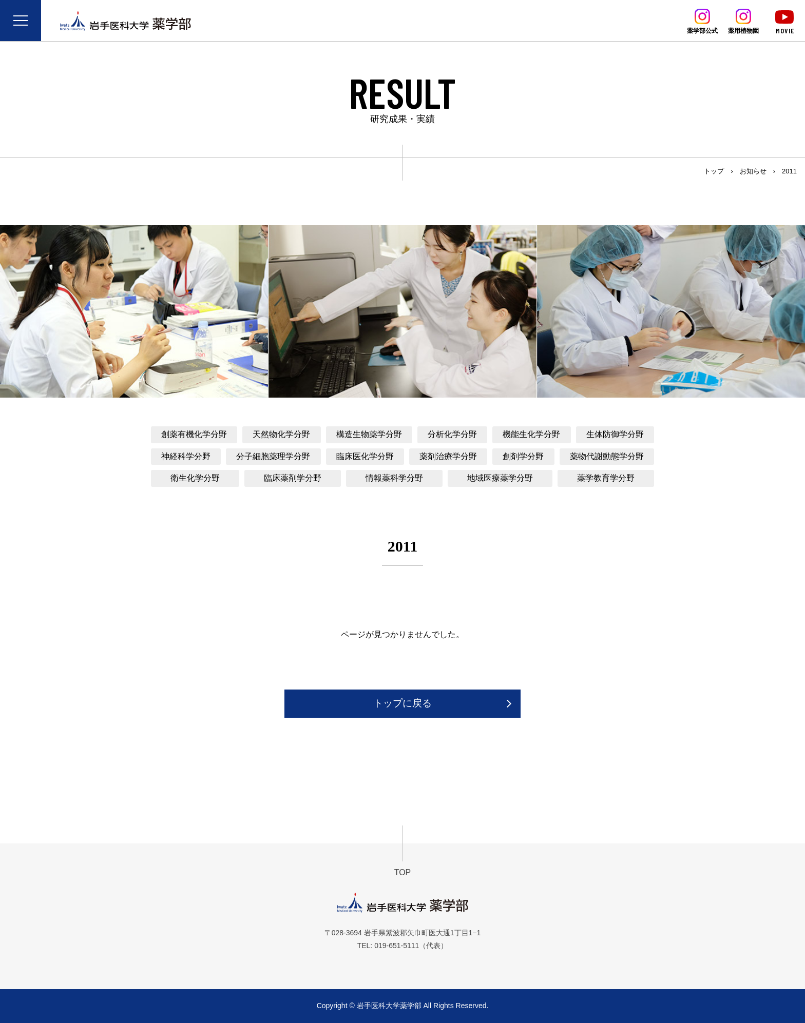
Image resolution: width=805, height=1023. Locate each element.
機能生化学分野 (531, 434)
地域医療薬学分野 (500, 478)
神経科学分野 (185, 456)
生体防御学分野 (615, 434)
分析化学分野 (452, 434)
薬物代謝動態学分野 (607, 456)
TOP (402, 872)
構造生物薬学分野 (369, 434)
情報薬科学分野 (394, 478)
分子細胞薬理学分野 (273, 456)
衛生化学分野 (195, 478)
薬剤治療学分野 (448, 456)
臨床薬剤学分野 (292, 478)
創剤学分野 (523, 456)
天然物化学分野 (281, 434)
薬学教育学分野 (606, 478)
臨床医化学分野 (365, 456)
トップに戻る (402, 703)
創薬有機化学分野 (194, 434)
